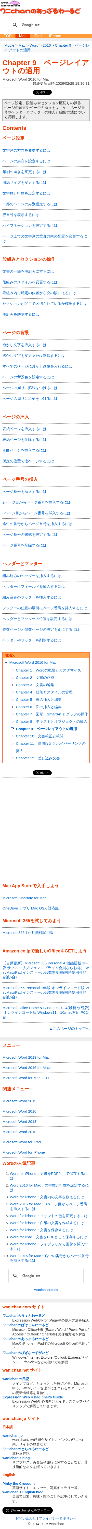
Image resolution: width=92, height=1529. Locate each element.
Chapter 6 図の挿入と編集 (39, 707)
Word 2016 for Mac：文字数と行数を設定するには (49, 1187)
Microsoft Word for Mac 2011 (26, 1078)
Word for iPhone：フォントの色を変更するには (49, 1216)
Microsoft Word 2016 (19, 1111)
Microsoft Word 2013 (19, 1121)
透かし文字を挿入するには (24, 345)
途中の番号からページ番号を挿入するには (37, 524)
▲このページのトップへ (69, 1028)
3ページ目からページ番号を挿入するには (36, 513)
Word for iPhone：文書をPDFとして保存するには (49, 1175)
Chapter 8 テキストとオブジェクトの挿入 (51, 721)
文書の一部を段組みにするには (28, 271)
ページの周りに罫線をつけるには (30, 388)
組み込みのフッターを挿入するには (31, 597)
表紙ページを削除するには (24, 439)
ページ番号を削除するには (24, 545)
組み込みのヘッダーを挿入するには (31, 576)
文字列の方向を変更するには (26, 150)
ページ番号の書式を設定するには (30, 534)
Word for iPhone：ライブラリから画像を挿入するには (49, 1246)
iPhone (55, 36)
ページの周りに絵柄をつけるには (30, 398)
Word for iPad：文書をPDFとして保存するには (48, 1237)
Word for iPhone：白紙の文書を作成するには (47, 1223)
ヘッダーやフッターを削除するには (31, 640)
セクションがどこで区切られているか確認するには (44, 303)
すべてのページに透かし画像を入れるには (37, 366)
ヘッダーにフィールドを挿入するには (33, 586)
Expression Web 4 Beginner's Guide (32, 1397)
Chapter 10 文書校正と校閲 (40, 736)
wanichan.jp (12, 1435)
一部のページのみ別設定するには (30, 204)
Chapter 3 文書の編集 (35, 685)
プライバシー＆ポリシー (58, 1518)
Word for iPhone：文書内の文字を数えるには (47, 1197)
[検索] (45, 25)
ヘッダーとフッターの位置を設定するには (37, 619)
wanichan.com (46, 1290)
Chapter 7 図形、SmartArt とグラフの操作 (52, 714)
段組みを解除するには (20, 314)
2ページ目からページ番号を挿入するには (36, 502)
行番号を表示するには (20, 215)
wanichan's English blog (22, 1492)
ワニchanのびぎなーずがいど (25, 1353)
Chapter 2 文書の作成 (35, 677)
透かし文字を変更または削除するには (33, 355)
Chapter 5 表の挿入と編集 (39, 699)
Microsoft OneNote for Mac (24, 898)
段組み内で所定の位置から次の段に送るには (39, 293)
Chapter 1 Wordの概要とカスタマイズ (48, 670)
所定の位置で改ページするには (28, 461)
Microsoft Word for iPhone (23, 1152)
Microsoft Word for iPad (21, 1142)
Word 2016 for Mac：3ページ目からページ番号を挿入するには (48, 1206)
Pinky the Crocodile (18, 1484)
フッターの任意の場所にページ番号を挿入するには (44, 608)
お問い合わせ (25, 1518)
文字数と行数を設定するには (26, 193)
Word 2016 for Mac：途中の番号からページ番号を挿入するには (49, 1258)
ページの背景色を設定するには (28, 377)
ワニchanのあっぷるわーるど (25, 1339)
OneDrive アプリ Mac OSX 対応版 (30, 908)
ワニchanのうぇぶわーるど (23, 1316)
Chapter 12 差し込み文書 (38, 758)
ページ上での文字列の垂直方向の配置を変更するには (44, 238)
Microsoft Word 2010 (19, 1132)
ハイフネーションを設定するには (30, 225)
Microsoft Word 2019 (19, 1101)
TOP (8, 36)
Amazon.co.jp (16, 951)
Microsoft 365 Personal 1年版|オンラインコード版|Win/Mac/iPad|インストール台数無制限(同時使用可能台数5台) (45, 992)
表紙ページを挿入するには (24, 429)
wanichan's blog (16, 1458)
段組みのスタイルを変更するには (30, 282)
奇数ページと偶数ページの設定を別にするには (41, 629)
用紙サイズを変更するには (24, 182)
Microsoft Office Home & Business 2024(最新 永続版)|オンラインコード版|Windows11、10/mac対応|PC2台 (45, 1012)
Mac (22, 36)
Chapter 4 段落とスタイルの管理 (44, 692)
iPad (38, 36)
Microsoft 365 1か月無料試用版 (27, 932)
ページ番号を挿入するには (24, 491)
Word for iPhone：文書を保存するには (41, 1230)
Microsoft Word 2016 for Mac (32, 662)
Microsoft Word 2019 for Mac (26, 1057)
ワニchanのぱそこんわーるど (25, 1325)
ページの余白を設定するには (26, 161)
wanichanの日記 (15, 1379)
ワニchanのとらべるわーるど (25, 1449)
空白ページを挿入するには (24, 450)
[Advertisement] (46, 830)
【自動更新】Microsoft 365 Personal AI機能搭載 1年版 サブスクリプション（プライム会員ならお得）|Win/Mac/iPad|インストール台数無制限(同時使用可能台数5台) (45, 970)
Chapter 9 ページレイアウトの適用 (46, 729)
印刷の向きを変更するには (24, 172)
